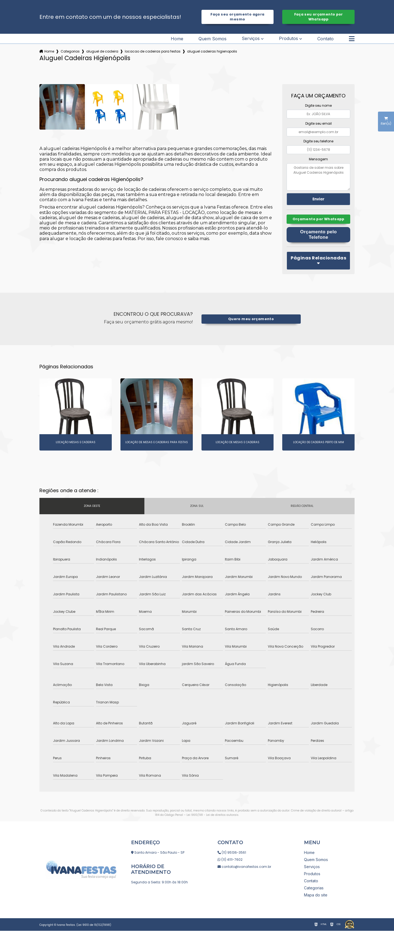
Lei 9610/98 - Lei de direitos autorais (212, 815)
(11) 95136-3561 (232, 852)
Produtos (288, 38)
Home (177, 38)
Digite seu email (318, 123)
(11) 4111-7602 (230, 859)
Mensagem (318, 159)
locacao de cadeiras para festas (153, 51)
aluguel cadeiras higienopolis (212, 51)
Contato (325, 38)
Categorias (70, 51)
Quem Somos (212, 38)
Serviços (251, 38)
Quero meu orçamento (251, 319)
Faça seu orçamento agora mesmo (237, 17)
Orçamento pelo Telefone (318, 234)
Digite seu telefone (318, 141)
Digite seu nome (318, 105)
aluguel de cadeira (102, 51)
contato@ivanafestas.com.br (244, 867)
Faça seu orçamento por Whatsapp (318, 17)
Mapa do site (315, 895)
